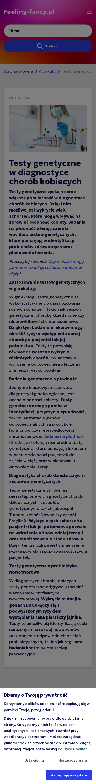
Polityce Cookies (72, 749)
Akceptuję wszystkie (69, 775)
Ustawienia (34, 760)
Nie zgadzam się (72, 760)
